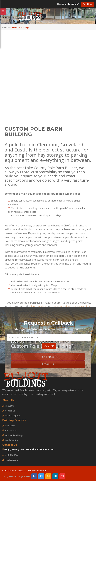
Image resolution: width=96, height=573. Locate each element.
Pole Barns (10, 425)
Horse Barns (11, 430)
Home (4, 27)
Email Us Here (11, 460)
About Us (9, 405)
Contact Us (10, 410)
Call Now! (87, 4)
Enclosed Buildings (14, 435)
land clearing (38, 367)
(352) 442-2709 (11, 454)
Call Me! (49, 346)
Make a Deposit (12, 415)
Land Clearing (11, 440)
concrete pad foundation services (71, 367)
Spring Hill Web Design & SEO (16, 476)
